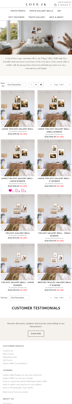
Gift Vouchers (16, 17)
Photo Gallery (37, 17)
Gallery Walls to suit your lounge (18, 378)
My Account (64, 5)
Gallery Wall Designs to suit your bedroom (22, 375)
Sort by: (3, 84)
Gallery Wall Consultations (15, 363)
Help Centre (8, 354)
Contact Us (67, 2)
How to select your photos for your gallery (22, 384)
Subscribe (36, 333)
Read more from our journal (15, 392)
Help (59, 2)
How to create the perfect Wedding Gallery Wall (25, 381)
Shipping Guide (10, 357)
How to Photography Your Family (18, 387)
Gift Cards (7, 360)
